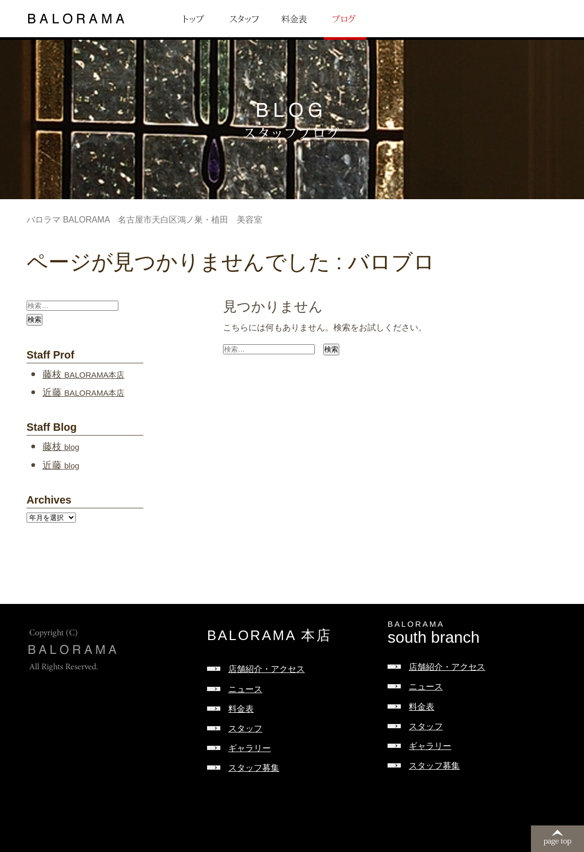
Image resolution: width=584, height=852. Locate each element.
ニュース (245, 689)
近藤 (83, 392)
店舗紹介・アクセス (266, 669)
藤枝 (83, 374)
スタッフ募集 (253, 767)
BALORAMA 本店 (269, 635)
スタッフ (245, 728)
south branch (478, 633)
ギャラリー (249, 748)
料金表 (241, 708)
